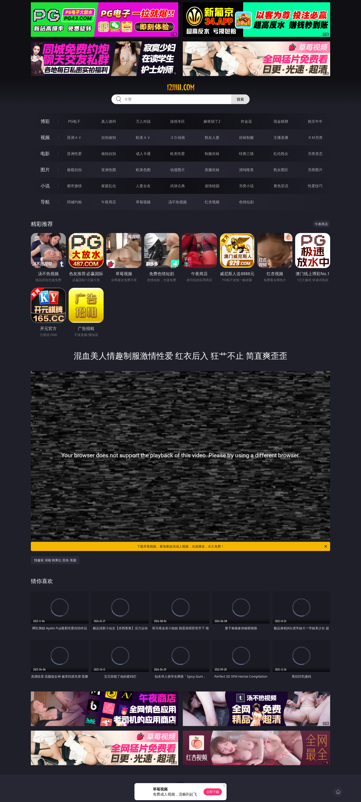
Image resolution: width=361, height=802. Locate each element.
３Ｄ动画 (177, 137)
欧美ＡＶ (143, 137)
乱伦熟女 (281, 153)
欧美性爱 (177, 153)
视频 (45, 137)
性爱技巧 (315, 185)
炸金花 (246, 121)
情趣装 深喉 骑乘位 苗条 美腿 (55, 560)
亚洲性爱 (74, 153)
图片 (45, 169)
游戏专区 (177, 121)
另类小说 (246, 185)
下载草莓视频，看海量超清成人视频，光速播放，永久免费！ (232, 546)
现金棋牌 (281, 121)
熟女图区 (281, 169)
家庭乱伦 (108, 185)
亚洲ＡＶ (74, 137)
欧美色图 (143, 169)
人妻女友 (143, 185)
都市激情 (74, 185)
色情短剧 (246, 201)
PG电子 (74, 121)
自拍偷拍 (108, 137)
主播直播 (281, 137)
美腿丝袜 (212, 169)
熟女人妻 (212, 137)
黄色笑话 (281, 185)
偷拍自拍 (108, 153)
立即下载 (212, 792)
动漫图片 (177, 169)
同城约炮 (74, 201)
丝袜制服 (246, 137)
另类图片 (315, 169)
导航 (45, 202)
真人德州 (108, 121)
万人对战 (143, 121)
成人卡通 (143, 153)
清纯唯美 (246, 169)
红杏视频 (212, 201)
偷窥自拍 (74, 169)
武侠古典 (177, 185)
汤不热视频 (177, 201)
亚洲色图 (108, 169)
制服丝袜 (212, 153)
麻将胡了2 (212, 121)
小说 (45, 186)
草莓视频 (143, 201)
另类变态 (315, 153)
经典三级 (246, 153)
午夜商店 (108, 201)
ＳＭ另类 (315, 137)
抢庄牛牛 (315, 121)
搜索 (240, 99)
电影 (45, 153)
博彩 (45, 121)
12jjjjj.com (181, 87)
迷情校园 (212, 185)
